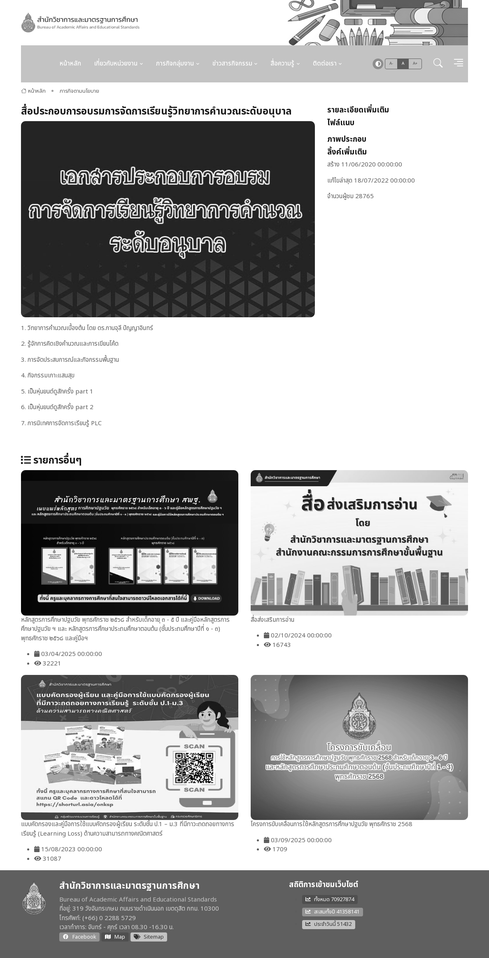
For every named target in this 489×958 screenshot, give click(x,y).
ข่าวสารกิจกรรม (232, 63)
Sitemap (149, 937)
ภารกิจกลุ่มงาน (175, 63)
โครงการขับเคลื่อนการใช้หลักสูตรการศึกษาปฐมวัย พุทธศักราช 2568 (331, 824)
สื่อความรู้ (282, 63)
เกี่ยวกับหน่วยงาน (115, 63)
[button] (437, 64)
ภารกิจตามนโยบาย (79, 91)
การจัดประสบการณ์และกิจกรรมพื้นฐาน (73, 360)
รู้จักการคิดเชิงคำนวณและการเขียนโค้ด (73, 344)
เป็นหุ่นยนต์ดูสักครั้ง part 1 (60, 391)
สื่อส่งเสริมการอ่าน (272, 620)
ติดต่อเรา (325, 63)
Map (115, 937)
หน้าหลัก (70, 63)
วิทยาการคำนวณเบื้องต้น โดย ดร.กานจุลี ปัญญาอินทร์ (90, 328)
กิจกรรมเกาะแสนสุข (51, 375)
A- (391, 63)
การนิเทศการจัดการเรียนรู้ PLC (65, 423)
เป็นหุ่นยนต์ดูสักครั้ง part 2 (60, 407)
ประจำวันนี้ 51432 (328, 924)
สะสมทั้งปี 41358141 (332, 912)
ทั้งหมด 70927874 (329, 899)
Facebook (79, 937)
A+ (415, 63)
